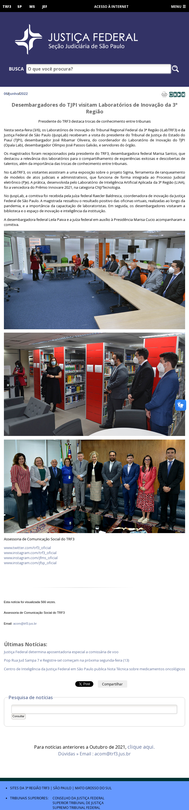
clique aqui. (141, 747)
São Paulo (62, 788)
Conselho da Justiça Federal (78, 798)
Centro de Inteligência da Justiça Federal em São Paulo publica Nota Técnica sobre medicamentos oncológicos (94, 669)
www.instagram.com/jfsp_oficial (30, 563)
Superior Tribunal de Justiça (78, 802)
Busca (16, 69)
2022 (24, 94)
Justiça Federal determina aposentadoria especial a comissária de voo (61, 652)
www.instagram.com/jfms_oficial (31, 557)
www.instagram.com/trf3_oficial (30, 552)
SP (19, 6)
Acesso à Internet (111, 6)
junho (14, 94)
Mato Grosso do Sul (93, 788)
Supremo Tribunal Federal (76, 807)
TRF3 (7, 6)
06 (6, 94)
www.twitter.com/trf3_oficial (27, 547)
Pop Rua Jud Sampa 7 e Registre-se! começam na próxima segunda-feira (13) (67, 660)
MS (32, 6)
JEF (44, 6)
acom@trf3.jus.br (25, 623)
